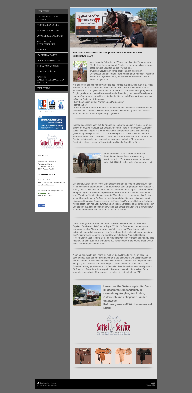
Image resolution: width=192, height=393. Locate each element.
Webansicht (151, 385)
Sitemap (53, 383)
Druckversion (43, 383)
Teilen (42, 206)
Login (153, 383)
